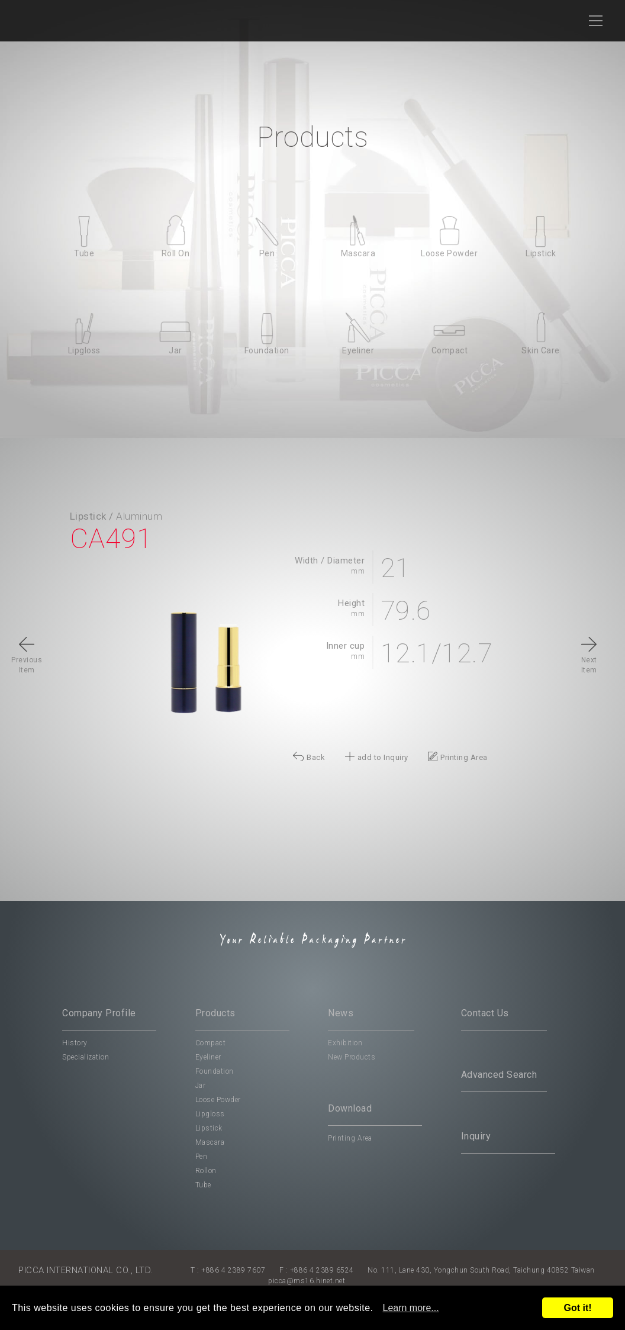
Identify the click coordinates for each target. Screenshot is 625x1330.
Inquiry (476, 1136)
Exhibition (345, 1043)
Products (215, 1013)
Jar (200, 1085)
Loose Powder (218, 1100)
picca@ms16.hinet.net (306, 1281)
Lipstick (209, 1128)
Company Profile (99, 1013)
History (75, 1043)
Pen (201, 1156)
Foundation (214, 1071)
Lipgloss (210, 1114)
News (340, 1013)
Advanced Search (499, 1074)
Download (350, 1108)
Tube (203, 1185)
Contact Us (485, 1013)
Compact (210, 1043)
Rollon (206, 1171)
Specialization (85, 1057)
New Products (351, 1057)
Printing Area (350, 1138)
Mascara (210, 1142)
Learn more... (411, 1308)
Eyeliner (208, 1057)
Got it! (577, 1308)
